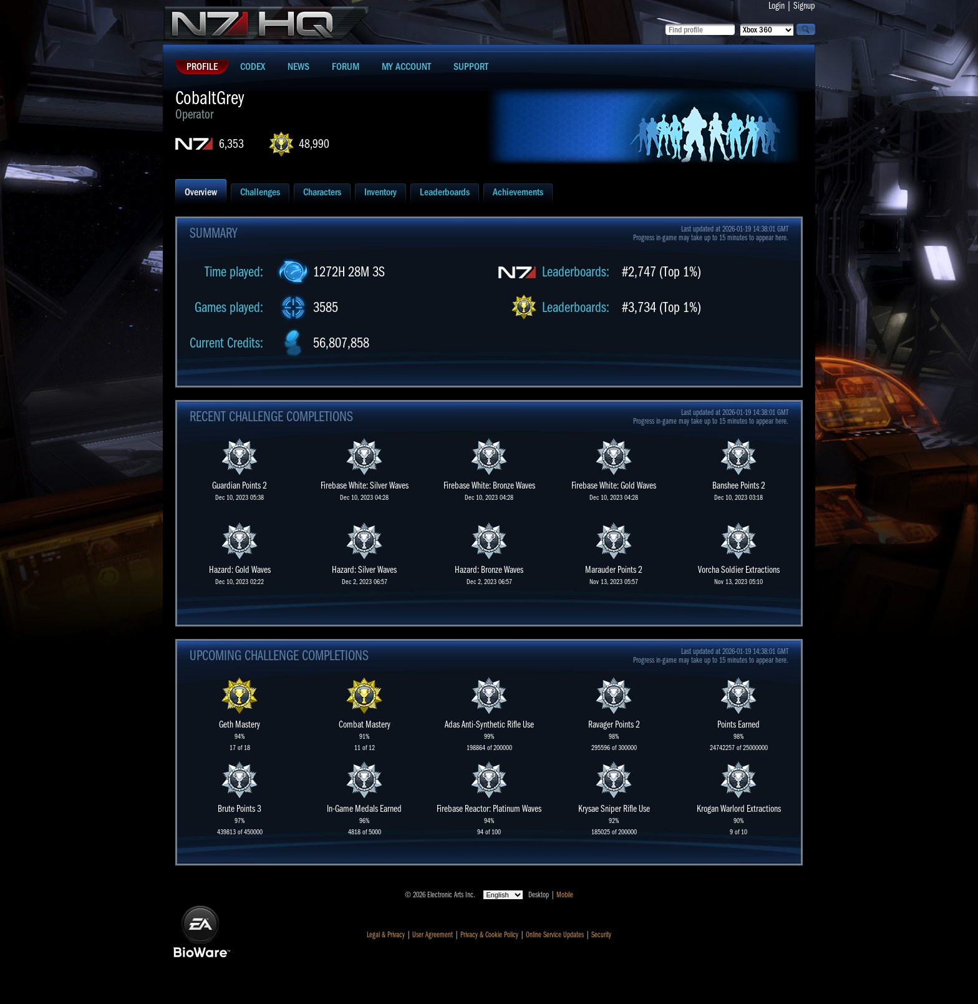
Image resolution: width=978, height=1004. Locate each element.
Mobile (564, 894)
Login (776, 5)
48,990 (314, 144)
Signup (804, 5)
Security (601, 934)
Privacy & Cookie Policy (489, 934)
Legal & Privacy (386, 934)
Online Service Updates (555, 934)
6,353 (231, 144)
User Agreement (432, 934)
